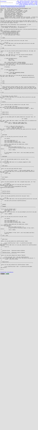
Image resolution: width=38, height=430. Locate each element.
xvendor (17, 3)
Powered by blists (3, 330)
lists (18, 0)
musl (23, 2)
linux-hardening (25, 4)
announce (21, 0)
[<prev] (1, 6)
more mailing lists (10, 330)
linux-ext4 (20, 4)
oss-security (33, 1)
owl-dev (28, 0)
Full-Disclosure (25, 3)
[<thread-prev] (8, 6)
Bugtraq (21, 3)
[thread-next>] (13, 6)
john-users (32, 0)
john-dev (35, 0)
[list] (24, 6)
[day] (17, 6)
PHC (36, 4)
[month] (19, 6)
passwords (31, 2)
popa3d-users (27, 1)
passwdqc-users (18, 1)
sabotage (25, 2)
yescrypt (23, 1)
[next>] (4, 6)
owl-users (25, 0)
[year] (22, 6)
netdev (36, 3)
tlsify (28, 2)
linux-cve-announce (32, 4)
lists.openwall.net (3, 1)
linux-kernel (31, 3)
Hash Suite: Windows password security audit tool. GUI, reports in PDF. (13, 5)
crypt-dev (35, 2)
